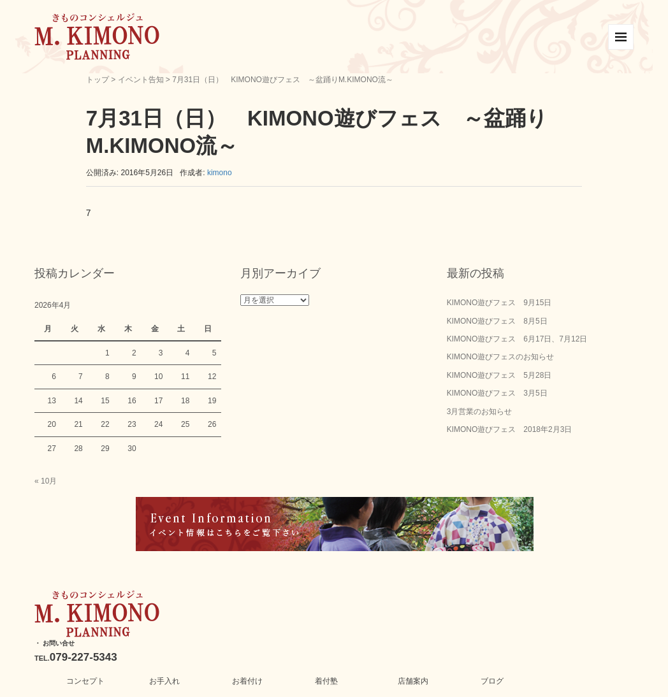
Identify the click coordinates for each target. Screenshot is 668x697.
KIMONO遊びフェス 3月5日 (497, 393)
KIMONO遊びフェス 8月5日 (497, 321)
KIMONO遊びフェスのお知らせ (501, 356)
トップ (97, 79)
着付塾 (326, 681)
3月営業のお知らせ (479, 411)
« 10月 (45, 481)
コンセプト (85, 681)
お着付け (247, 681)
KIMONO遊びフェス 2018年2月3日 (509, 429)
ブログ (492, 681)
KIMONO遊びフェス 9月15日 (499, 302)
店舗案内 (413, 681)
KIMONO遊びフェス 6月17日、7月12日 (517, 338)
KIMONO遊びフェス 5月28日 (499, 375)
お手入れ (164, 681)
